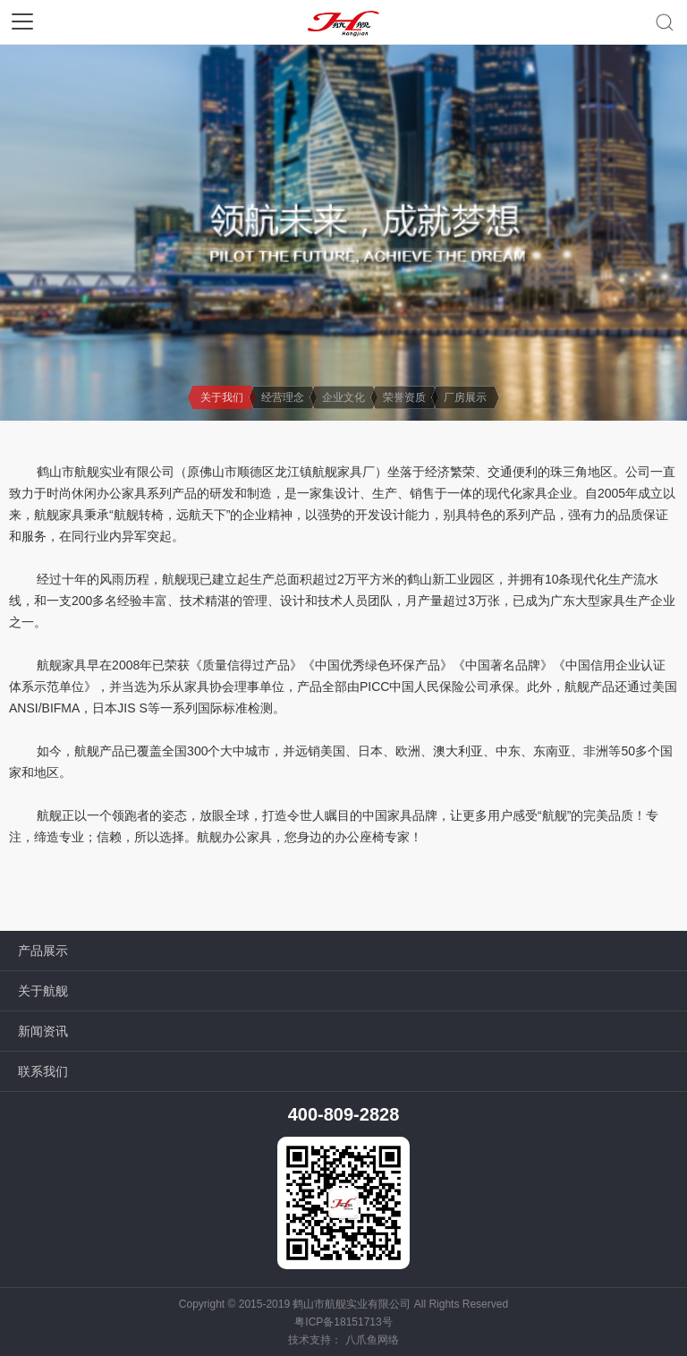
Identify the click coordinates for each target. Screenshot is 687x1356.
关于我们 (221, 397)
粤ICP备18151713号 (343, 1322)
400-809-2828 (344, 1114)
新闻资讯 (43, 1031)
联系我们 (43, 1071)
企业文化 (343, 397)
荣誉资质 (404, 397)
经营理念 (282, 397)
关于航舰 (43, 991)
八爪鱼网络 (372, 1340)
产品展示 (43, 950)
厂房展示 (465, 397)
